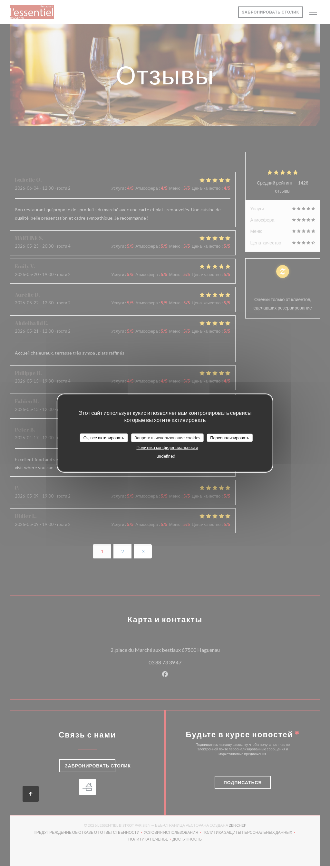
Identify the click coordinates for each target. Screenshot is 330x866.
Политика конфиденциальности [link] (167, 447)
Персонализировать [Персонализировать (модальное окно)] (229, 437)
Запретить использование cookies (167, 437)
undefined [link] (166, 456)
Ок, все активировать (103, 437)
